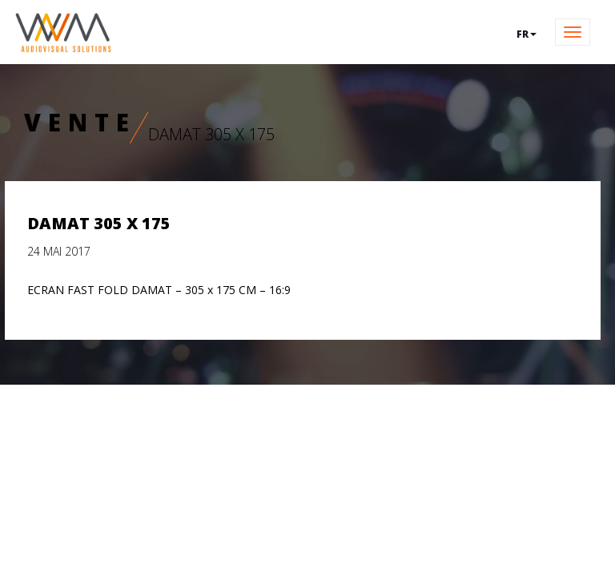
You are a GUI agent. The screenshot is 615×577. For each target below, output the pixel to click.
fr (527, 34)
